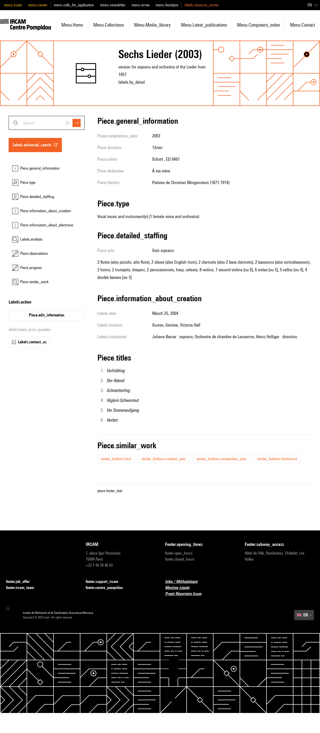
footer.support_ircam (105, 581)
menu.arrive (141, 5)
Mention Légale (180, 588)
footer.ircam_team (23, 588)
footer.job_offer (21, 581)
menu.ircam (13, 5)
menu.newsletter (113, 5)
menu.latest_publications (204, 25)
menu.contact (302, 25)
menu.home (72, 25)
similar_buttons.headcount (277, 458)
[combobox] (47, 123)
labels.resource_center (202, 5)
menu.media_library (152, 25)
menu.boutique (167, 5)
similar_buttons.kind (116, 458)
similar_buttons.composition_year (221, 458)
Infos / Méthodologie (184, 581)
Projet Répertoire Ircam (186, 594)
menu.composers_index (258, 25)
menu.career (37, 5)
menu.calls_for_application (74, 5)
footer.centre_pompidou (107, 588)
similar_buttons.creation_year (163, 458)
